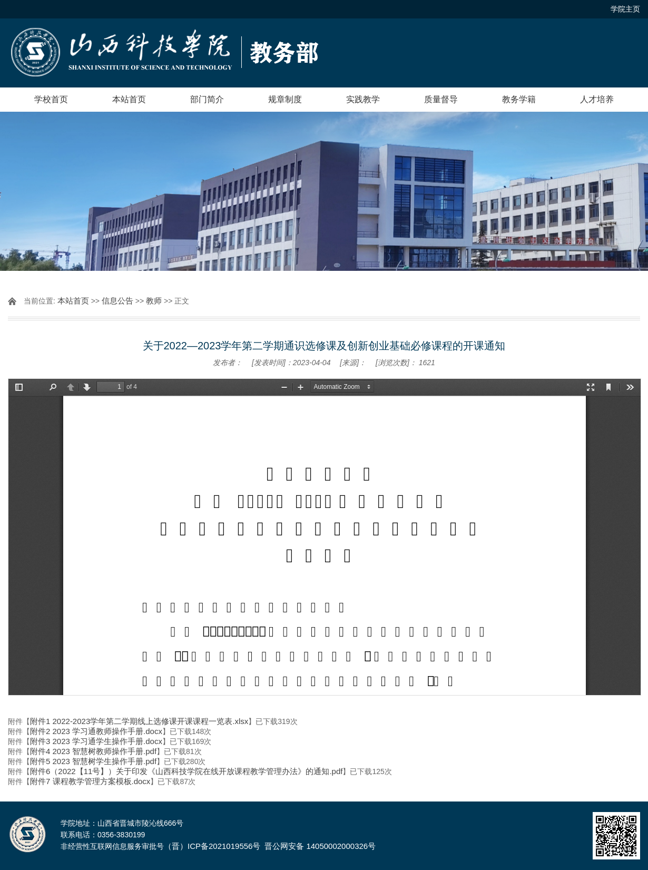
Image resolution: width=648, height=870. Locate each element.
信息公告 (117, 300)
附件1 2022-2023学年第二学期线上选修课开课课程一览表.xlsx (139, 721)
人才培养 (597, 99)
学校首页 (51, 99)
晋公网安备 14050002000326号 (320, 846)
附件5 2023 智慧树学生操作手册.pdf (93, 761)
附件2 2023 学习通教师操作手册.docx (96, 731)
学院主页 (625, 9)
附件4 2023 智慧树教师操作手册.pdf (93, 751)
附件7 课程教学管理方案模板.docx (90, 781)
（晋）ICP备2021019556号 (212, 846)
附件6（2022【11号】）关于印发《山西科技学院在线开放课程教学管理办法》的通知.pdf (186, 771)
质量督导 (441, 99)
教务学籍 (519, 99)
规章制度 (285, 99)
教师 (154, 300)
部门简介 (207, 99)
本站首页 (129, 99)
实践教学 (363, 99)
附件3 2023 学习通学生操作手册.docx (96, 741)
